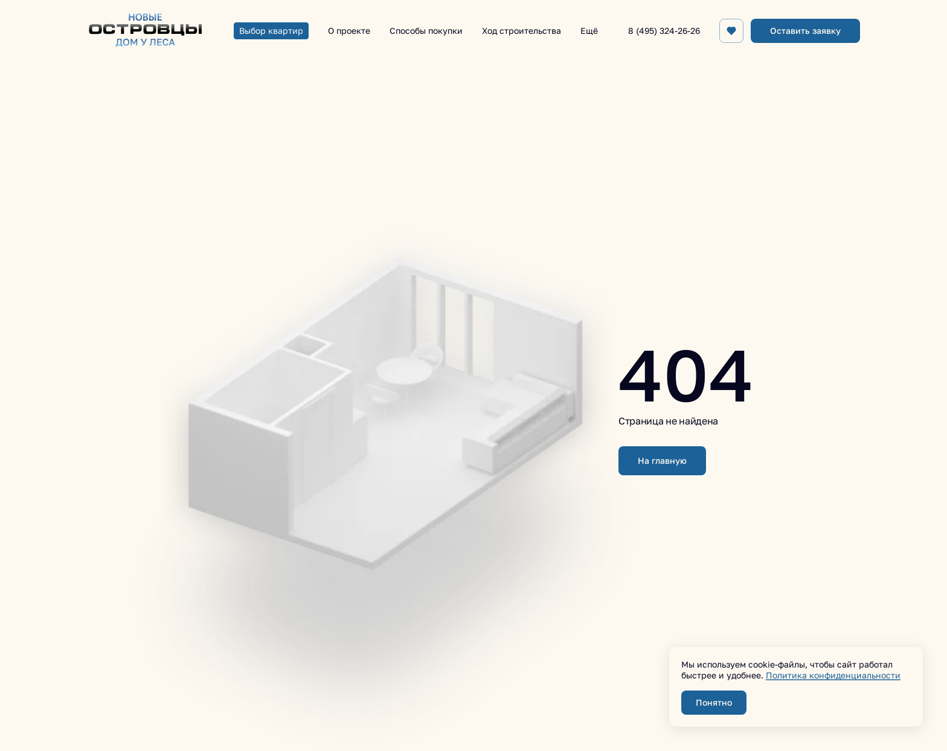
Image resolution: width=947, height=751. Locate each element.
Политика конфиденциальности (833, 675)
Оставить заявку (805, 30)
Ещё (589, 30)
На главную (662, 460)
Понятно (714, 702)
